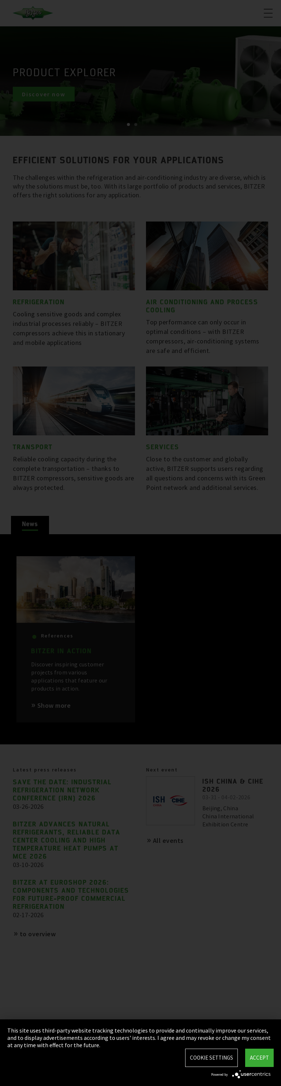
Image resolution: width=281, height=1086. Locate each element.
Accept (259, 1057)
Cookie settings (211, 1057)
